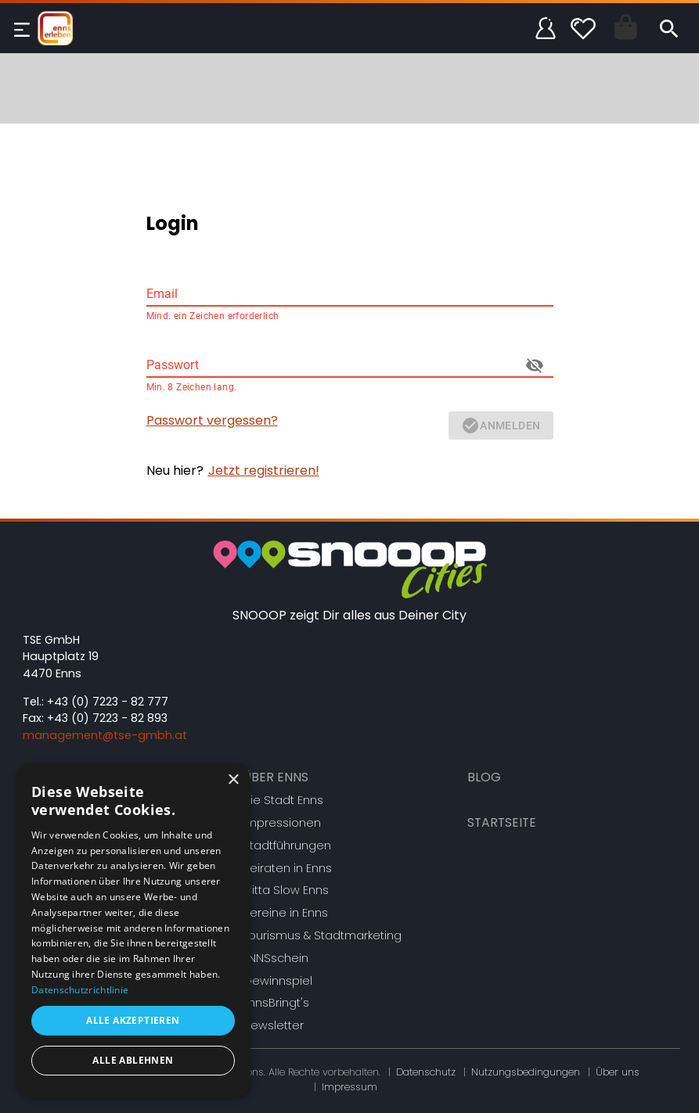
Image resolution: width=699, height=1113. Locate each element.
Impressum (349, 1086)
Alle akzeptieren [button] (132, 1020)
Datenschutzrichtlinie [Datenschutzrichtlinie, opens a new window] (79, 989)
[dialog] (133, 930)
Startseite (501, 822)
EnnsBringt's (276, 1003)
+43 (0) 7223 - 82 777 (107, 701)
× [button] (233, 780)
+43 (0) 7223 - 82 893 (107, 718)
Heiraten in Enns (287, 868)
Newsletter (273, 1025)
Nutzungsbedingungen (525, 1072)
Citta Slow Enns (286, 890)
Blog (484, 777)
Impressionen (282, 823)
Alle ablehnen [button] (132, 1060)
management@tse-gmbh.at (105, 735)
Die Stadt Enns (283, 800)
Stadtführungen (287, 845)
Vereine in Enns (285, 913)
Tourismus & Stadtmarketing (322, 935)
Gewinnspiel (277, 981)
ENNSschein (275, 958)
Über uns (618, 1072)
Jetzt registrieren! (263, 470)
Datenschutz (426, 1072)
